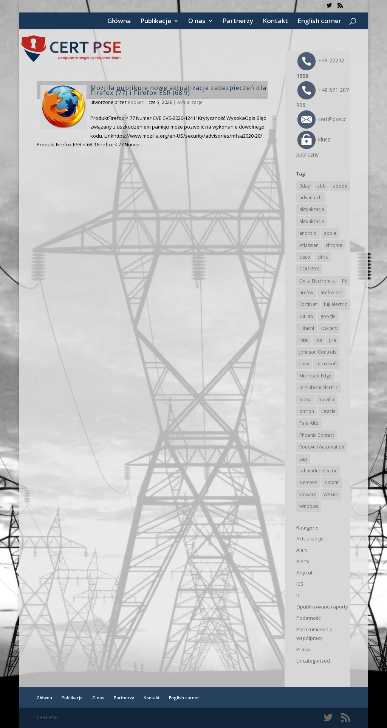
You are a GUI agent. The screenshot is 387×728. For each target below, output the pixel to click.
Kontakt (275, 21)
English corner (319, 21)
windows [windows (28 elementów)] (308, 506)
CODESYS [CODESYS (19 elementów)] (309, 268)
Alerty (303, 561)
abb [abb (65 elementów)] (321, 186)
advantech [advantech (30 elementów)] (310, 197)
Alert (301, 549)
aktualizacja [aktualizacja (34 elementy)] (311, 209)
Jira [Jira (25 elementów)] (332, 340)
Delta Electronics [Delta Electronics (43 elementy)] (317, 281)
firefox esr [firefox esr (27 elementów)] (331, 292)
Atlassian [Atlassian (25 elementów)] (309, 245)
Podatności (309, 618)
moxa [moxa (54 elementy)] (305, 399)
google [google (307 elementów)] (328, 316)
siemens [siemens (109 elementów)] (308, 482)
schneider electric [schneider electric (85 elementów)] (318, 470)
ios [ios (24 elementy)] (319, 340)
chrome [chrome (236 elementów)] (334, 245)
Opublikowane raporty (322, 606)
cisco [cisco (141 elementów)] (304, 257)
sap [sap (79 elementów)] (303, 459)
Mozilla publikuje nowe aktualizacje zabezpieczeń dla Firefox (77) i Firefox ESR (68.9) (178, 90)
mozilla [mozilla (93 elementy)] (326, 399)
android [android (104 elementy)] (308, 233)
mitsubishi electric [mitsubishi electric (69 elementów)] (318, 387)
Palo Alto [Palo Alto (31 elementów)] (309, 423)
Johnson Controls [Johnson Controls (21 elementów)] (317, 352)
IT (298, 595)
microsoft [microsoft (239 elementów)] (326, 363)
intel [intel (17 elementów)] (303, 340)
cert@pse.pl (322, 119)
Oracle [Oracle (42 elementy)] (328, 411)
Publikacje (155, 21)
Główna (119, 21)
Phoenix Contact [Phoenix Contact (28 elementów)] (316, 435)
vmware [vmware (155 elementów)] (307, 494)
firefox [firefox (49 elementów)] (306, 292)
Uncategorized (313, 660)
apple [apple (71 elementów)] (330, 233)
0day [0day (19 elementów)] (304, 186)
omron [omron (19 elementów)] (306, 411)
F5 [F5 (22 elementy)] (344, 281)
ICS (299, 584)
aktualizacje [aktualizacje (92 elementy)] (311, 221)
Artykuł (304, 572)
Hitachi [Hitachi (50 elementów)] (306, 328)
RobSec (136, 102)
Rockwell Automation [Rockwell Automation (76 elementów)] (321, 447)
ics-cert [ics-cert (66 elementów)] (329, 328)
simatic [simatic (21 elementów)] (331, 482)
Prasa (303, 649)
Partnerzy (238, 21)
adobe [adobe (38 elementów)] (340, 186)
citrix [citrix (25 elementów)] (322, 257)
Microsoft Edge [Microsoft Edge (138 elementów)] (315, 376)
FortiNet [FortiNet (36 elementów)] (308, 304)
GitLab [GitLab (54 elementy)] (306, 316)
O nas (197, 21)
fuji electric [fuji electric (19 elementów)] (335, 304)
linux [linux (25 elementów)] (304, 363)
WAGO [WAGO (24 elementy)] (331, 494)
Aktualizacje (190, 102)
